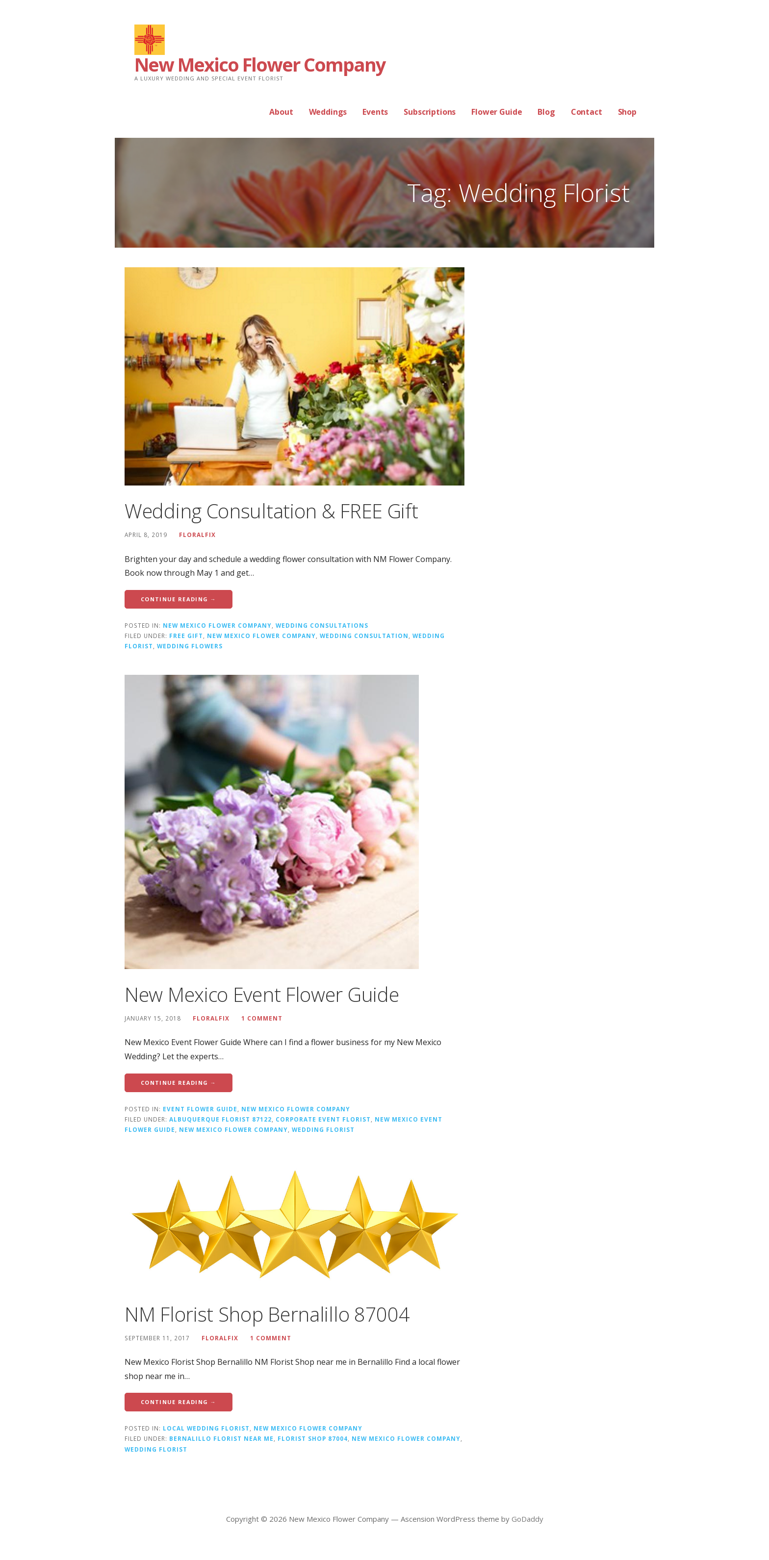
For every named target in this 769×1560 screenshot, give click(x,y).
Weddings (328, 111)
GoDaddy (527, 1519)
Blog (546, 111)
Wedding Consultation (364, 635)
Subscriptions (430, 111)
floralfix (197, 534)
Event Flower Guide (200, 1109)
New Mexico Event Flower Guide (262, 994)
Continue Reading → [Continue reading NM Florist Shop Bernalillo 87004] (178, 1402)
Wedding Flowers (190, 646)
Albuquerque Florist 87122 (220, 1119)
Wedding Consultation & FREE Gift (271, 510)
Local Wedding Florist (206, 1428)
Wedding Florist (323, 1129)
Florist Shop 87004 (313, 1438)
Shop (627, 111)
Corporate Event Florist (323, 1119)
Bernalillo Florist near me (221, 1438)
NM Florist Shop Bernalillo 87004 (267, 1314)
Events (375, 111)
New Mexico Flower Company (259, 64)
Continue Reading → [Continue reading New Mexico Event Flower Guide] (178, 1082)
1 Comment (261, 1018)
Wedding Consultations (322, 625)
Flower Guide (496, 111)
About (281, 111)
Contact (586, 111)
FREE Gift (186, 635)
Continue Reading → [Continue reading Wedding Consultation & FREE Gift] (178, 599)
